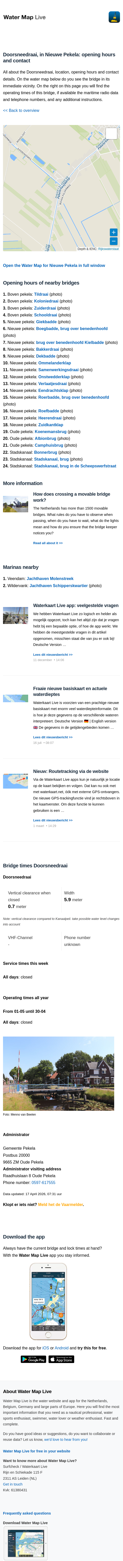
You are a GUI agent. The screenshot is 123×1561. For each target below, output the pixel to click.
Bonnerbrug (45, 452)
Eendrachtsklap (53, 390)
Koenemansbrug (50, 432)
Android (61, 1348)
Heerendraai (50, 418)
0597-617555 (43, 1182)
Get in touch (13, 1484)
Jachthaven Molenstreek (50, 578)
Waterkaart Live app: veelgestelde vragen (75, 605)
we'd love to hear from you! (66, 1440)
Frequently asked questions (27, 1513)
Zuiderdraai (45, 308)
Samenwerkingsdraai (58, 370)
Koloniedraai (46, 301)
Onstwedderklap (54, 377)
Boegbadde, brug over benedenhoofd (72, 328)
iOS (46, 1348)
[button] (111, 133)
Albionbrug (45, 438)
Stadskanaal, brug (51, 459)
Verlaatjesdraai (52, 384)
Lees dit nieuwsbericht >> (52, 655)
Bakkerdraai (47, 349)
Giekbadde (46, 322)
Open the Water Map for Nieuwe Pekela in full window (54, 265)
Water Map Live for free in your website (36, 1451)
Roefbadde (48, 411)
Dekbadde (45, 356)
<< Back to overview (21, 110)
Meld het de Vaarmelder (60, 1204)
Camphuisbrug (49, 445)
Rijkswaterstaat (108, 249)
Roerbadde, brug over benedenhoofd (73, 397)
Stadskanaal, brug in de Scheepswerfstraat (75, 466)
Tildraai (41, 294)
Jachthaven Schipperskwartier (59, 586)
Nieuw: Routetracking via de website (70, 771)
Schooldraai (45, 315)
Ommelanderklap (54, 363)
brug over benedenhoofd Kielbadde (70, 342)
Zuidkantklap (50, 425)
